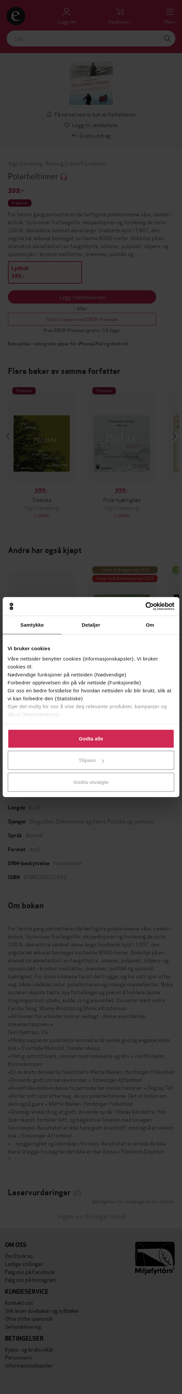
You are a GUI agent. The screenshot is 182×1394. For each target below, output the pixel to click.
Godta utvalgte (91, 782)
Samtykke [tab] (32, 624)
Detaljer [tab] (91, 624)
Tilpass (91, 760)
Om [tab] (150, 624)
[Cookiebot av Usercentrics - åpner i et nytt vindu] (145, 606)
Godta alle (91, 738)
